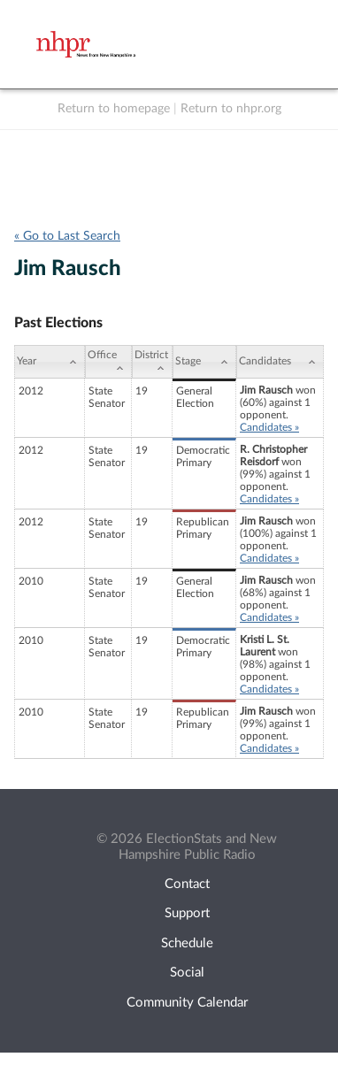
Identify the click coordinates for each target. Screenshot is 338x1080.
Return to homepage (114, 109)
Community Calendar (187, 1002)
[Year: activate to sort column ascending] (49, 362)
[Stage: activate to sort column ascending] (204, 362)
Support (187, 913)
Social (187, 972)
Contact (187, 884)
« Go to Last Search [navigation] (67, 236)
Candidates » (269, 427)
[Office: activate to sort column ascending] (108, 362)
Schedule (187, 943)
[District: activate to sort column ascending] (152, 362)
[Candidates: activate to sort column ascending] (280, 362)
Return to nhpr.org (231, 109)
